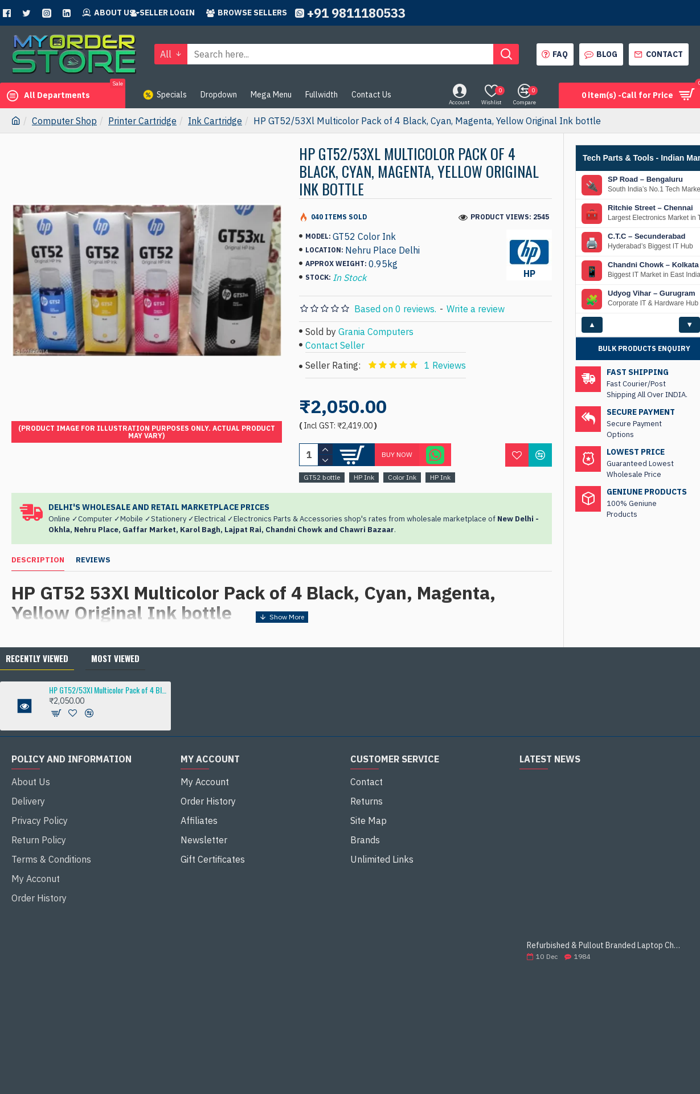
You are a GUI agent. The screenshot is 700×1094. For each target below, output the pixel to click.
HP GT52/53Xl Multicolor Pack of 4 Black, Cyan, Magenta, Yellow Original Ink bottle (107, 676)
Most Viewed (115, 645)
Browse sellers (246, 12)
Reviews (93, 560)
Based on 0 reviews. (395, 309)
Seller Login (163, 12)
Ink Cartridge (215, 120)
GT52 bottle (322, 477)
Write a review (476, 309)
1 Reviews (445, 365)
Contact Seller (335, 345)
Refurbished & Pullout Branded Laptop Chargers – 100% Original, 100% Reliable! (604, 932)
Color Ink (402, 477)
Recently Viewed (37, 645)
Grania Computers (376, 331)
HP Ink (364, 477)
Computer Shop (64, 120)
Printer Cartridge (142, 120)
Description (37, 560)
